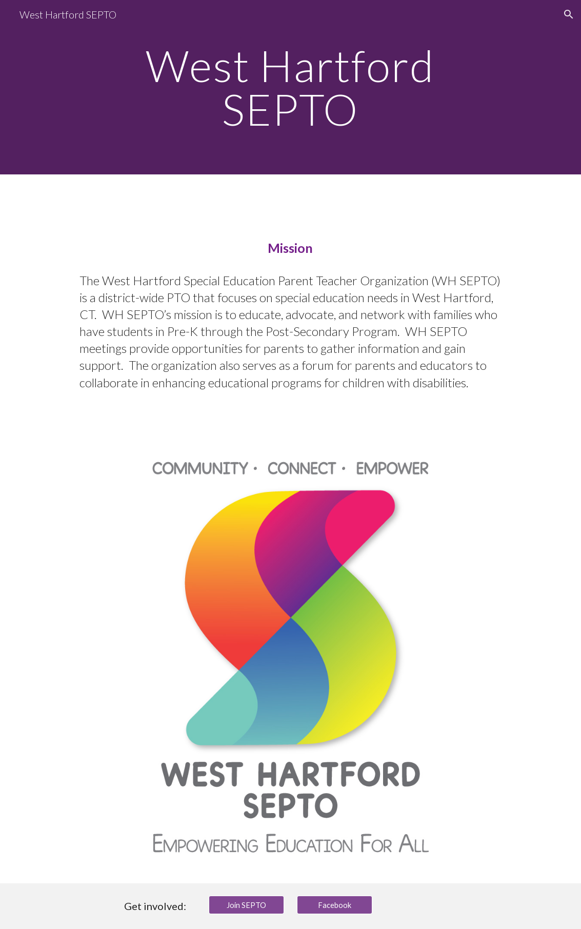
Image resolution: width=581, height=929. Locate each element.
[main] (290, 87)
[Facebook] (334, 905)
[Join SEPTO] (246, 905)
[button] (568, 14)
